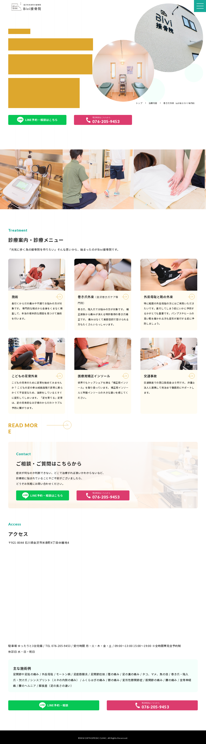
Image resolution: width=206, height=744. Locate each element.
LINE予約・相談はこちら (37, 120)
